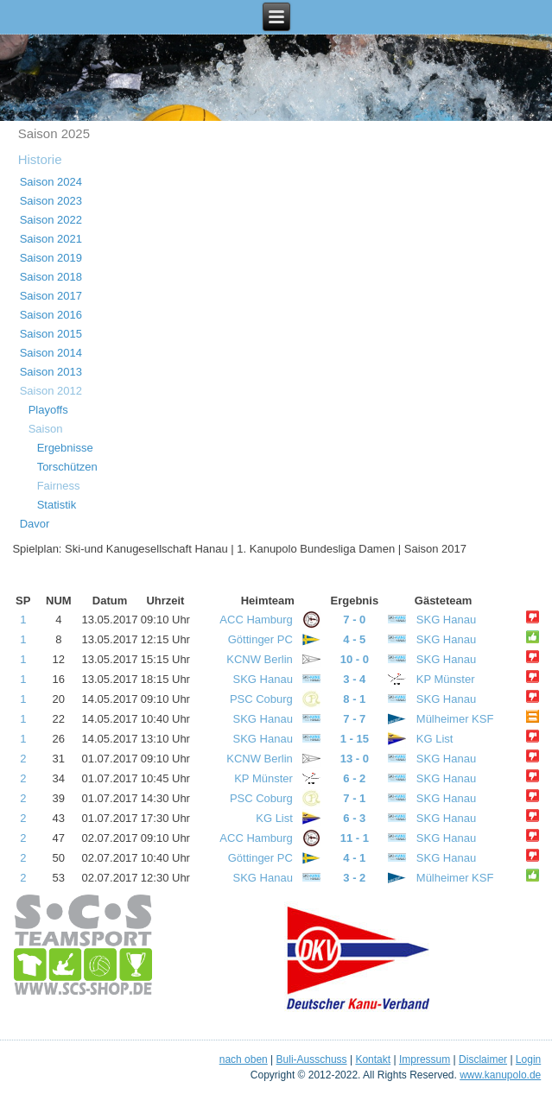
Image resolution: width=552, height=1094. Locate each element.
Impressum (424, 1059)
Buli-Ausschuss (311, 1059)
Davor (35, 523)
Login (528, 1059)
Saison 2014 (51, 352)
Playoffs (48, 409)
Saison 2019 (51, 257)
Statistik (57, 504)
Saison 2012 (51, 390)
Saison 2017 (51, 295)
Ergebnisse (65, 447)
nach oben (243, 1059)
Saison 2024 (51, 181)
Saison (46, 428)
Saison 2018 (51, 276)
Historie (40, 159)
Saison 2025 (54, 133)
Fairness (58, 485)
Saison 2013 (51, 371)
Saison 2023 (51, 200)
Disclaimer (483, 1059)
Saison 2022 (51, 219)
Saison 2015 (51, 333)
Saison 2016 (51, 314)
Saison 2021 (51, 238)
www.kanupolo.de (500, 1075)
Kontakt (372, 1059)
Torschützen (67, 466)
